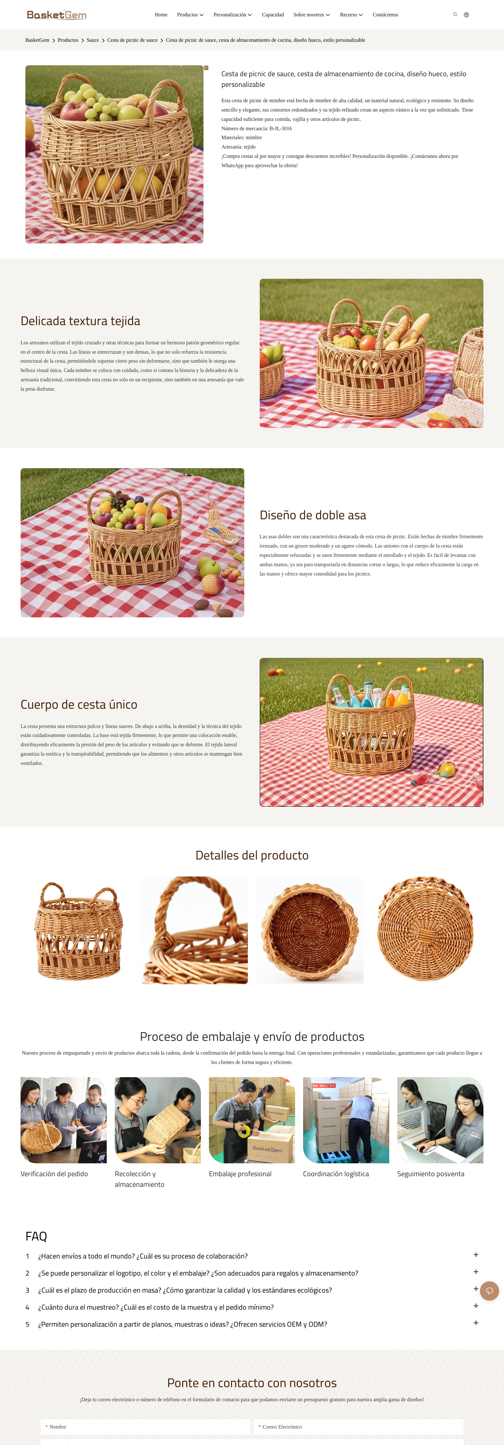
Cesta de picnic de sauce (132, 40)
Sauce (93, 40)
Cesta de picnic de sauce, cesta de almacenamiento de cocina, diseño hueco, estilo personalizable (265, 40)
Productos (68, 40)
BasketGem (37, 40)
